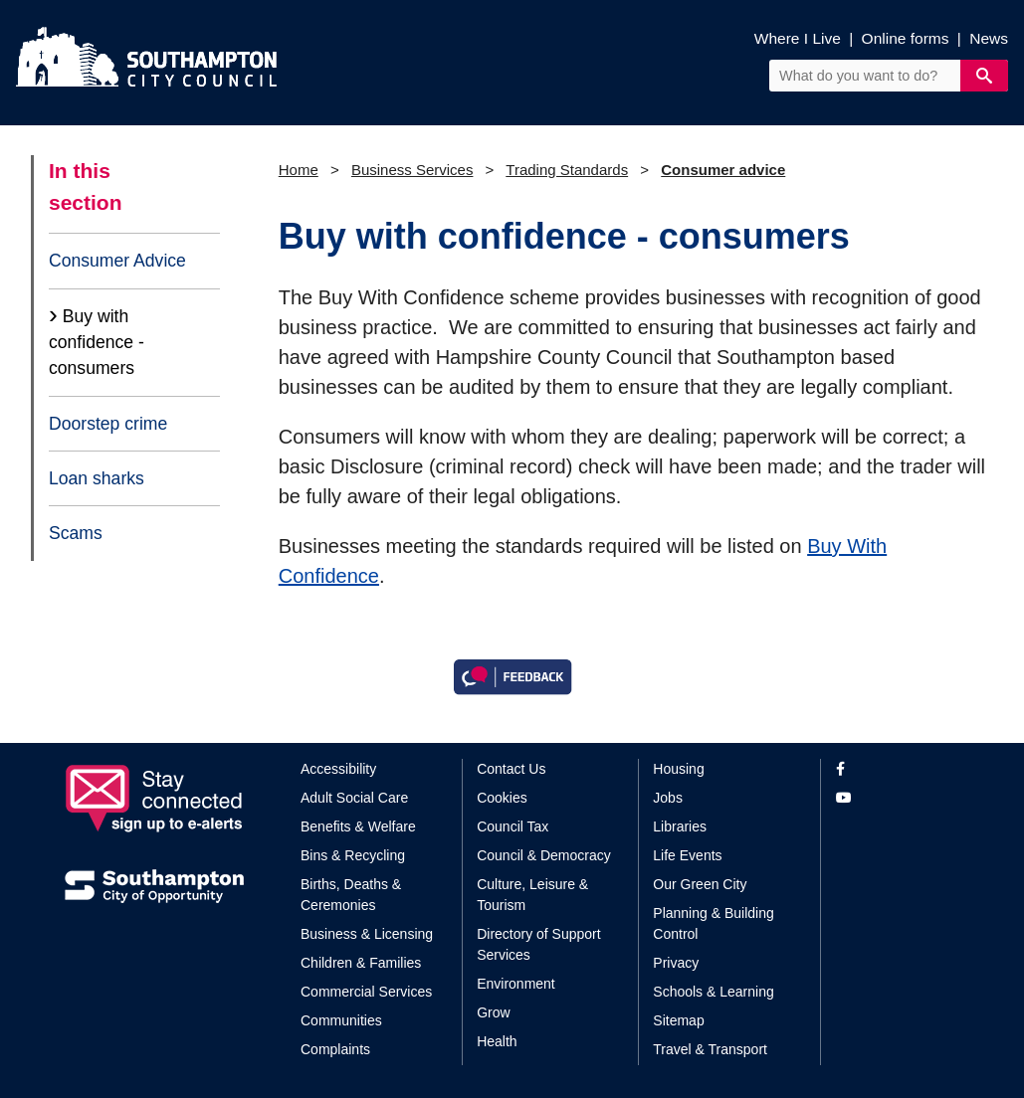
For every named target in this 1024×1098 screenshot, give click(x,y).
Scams (75, 533)
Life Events (687, 855)
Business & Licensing (367, 934)
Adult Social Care (354, 798)
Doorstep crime (108, 424)
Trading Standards (567, 169)
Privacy (676, 963)
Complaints (335, 1049)
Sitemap (678, 1020)
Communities (341, 1020)
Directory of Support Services (539, 944)
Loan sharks (96, 478)
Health (496, 1041)
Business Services (412, 169)
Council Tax (512, 826)
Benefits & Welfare (358, 826)
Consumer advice (723, 169)
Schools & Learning (713, 992)
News (988, 38)
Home (298, 169)
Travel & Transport (710, 1049)
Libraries (680, 826)
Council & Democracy (544, 855)
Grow (493, 1012)
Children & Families (361, 963)
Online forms (905, 38)
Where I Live (797, 38)
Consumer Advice (117, 261)
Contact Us (511, 769)
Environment (516, 984)
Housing (678, 769)
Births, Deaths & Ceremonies (351, 894)
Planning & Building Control (713, 923)
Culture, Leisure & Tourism (532, 894)
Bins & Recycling (353, 855)
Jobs (668, 798)
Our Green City (699, 884)
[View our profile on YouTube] (898, 798)
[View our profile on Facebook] (898, 769)
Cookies (502, 798)
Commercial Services (366, 992)
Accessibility (338, 769)
